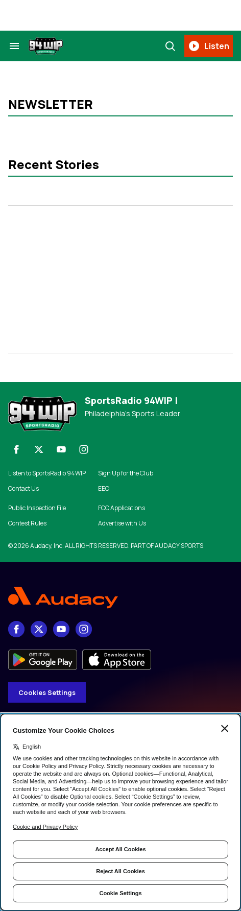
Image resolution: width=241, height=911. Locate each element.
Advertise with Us (122, 523)
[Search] (170, 46)
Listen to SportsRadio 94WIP (47, 473)
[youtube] (61, 449)
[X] (39, 449)
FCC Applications (121, 508)
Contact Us (23, 488)
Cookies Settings (47, 692)
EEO (103, 488)
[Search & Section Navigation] (14, 46)
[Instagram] (84, 449)
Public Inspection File (37, 508)
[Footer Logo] (120, 598)
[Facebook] (16, 449)
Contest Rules (27, 523)
